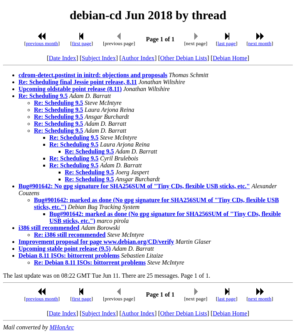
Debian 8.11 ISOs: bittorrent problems (68, 255)
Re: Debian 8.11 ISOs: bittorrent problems (90, 262)
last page (227, 43)
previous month (42, 43)
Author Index (138, 58)
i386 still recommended (48, 227)
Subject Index (99, 58)
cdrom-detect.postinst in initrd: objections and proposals (92, 75)
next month (259, 43)
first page (81, 43)
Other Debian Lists (183, 58)
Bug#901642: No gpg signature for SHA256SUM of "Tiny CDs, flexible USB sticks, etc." (134, 186)
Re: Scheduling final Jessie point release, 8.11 (77, 82)
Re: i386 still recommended (70, 234)
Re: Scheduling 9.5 (43, 96)
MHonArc (61, 327)
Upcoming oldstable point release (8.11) (70, 89)
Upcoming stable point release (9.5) (64, 248)
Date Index (62, 58)
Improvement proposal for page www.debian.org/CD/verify (96, 241)
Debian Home (230, 58)
